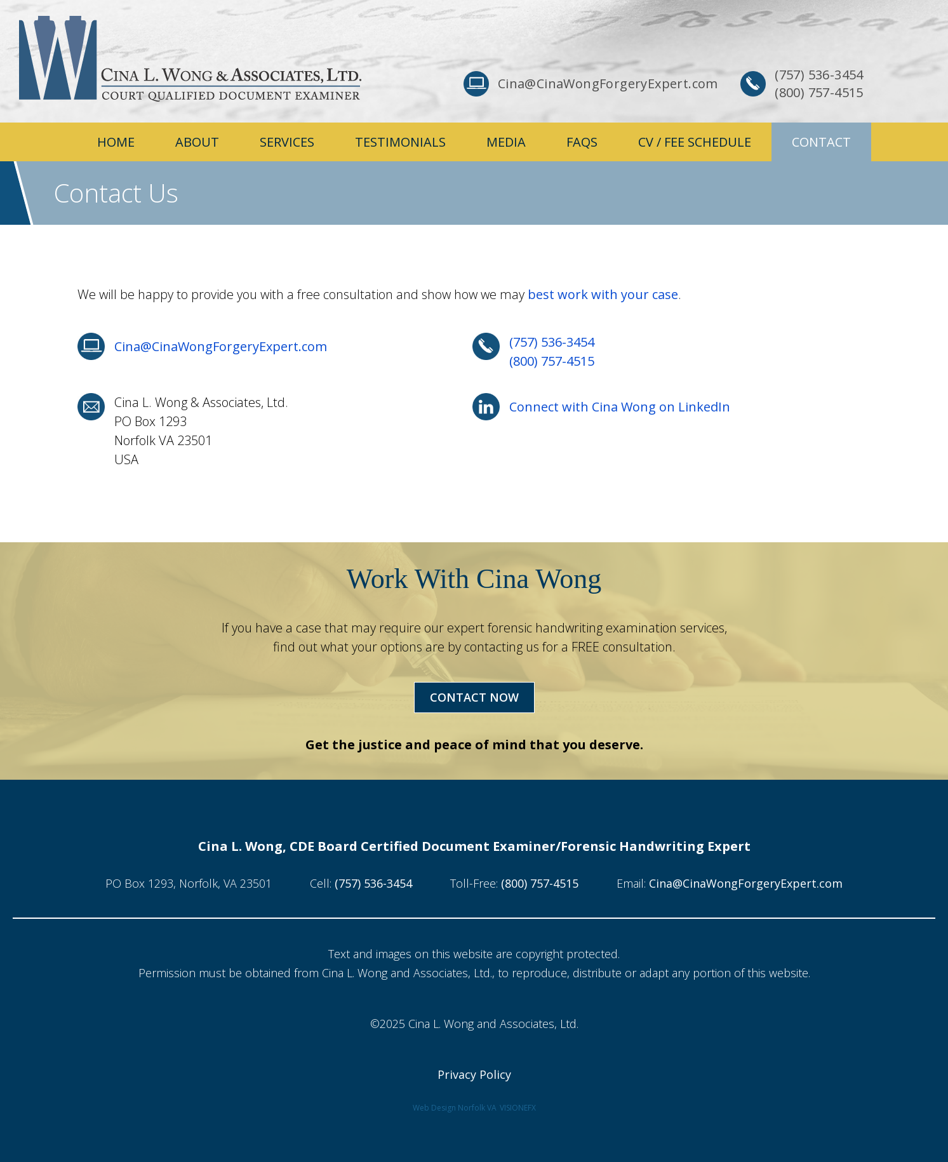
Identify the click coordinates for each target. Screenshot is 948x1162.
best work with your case (603, 294)
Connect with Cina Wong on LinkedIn (619, 406)
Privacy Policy (474, 1074)
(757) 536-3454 (551, 342)
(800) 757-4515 (551, 361)
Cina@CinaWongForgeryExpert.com (220, 346)
